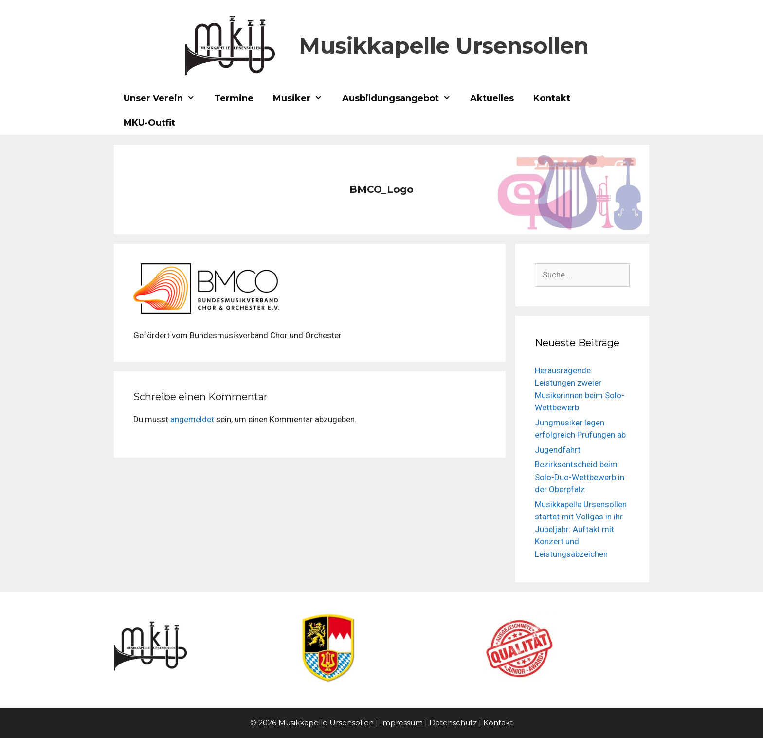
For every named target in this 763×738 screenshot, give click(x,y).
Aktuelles (492, 98)
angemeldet (192, 419)
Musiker (302, 98)
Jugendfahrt (558, 450)
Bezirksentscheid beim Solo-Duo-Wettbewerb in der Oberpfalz (579, 477)
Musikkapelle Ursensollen (444, 45)
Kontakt (551, 98)
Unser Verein (164, 98)
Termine (234, 98)
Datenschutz (453, 722)
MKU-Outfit (149, 122)
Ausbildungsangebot (401, 98)
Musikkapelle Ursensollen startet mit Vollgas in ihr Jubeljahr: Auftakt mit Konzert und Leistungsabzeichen (581, 529)
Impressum (401, 722)
